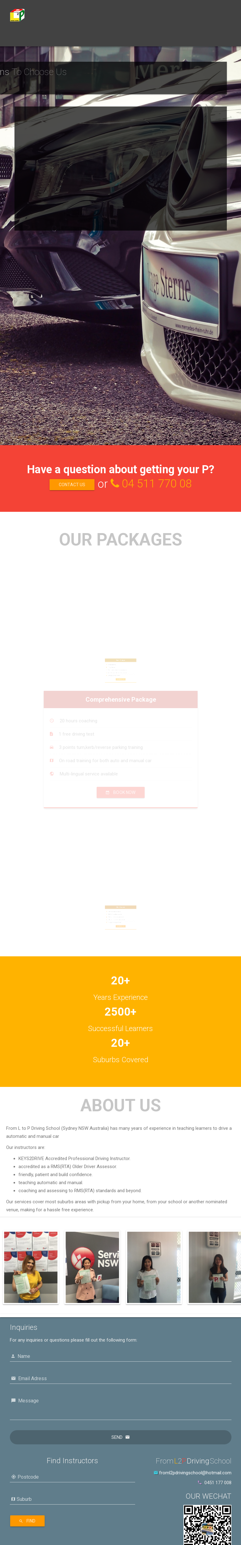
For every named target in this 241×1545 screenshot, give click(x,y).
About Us (109, 38)
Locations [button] (169, 38)
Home (20, 38)
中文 (195, 38)
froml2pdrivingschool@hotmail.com (195, 1473)
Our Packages (48, 38)
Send (117, 1437)
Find (27, 1520)
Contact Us (138, 38)
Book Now (81, 38)
